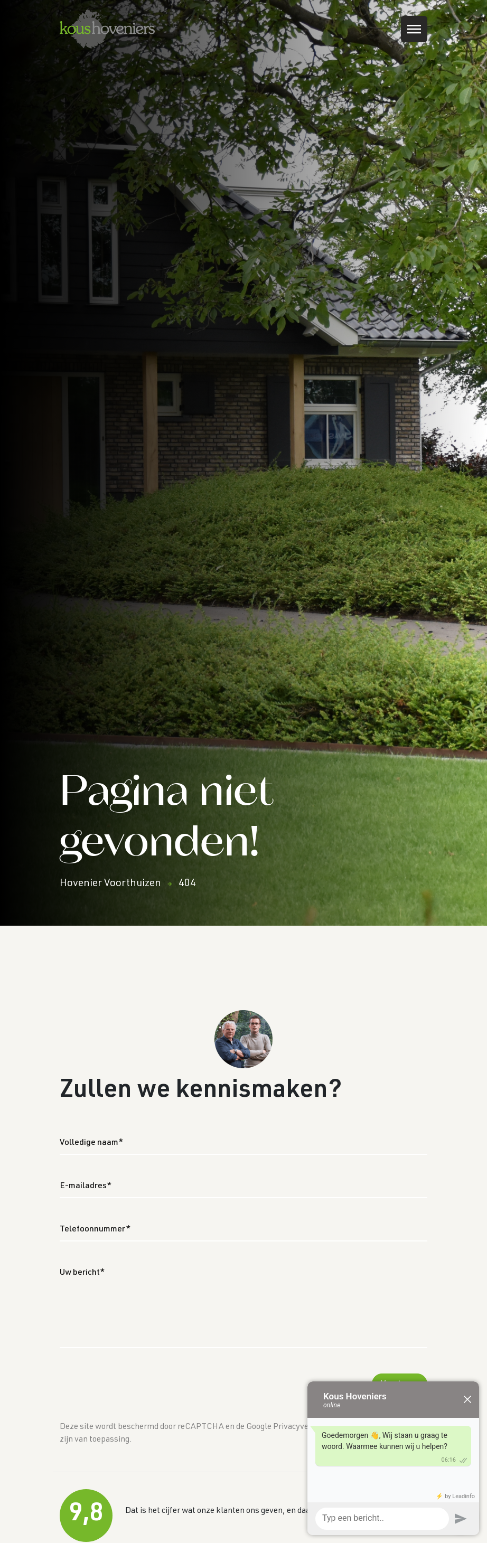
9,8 (86, 1515)
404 (187, 884)
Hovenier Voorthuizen (110, 884)
